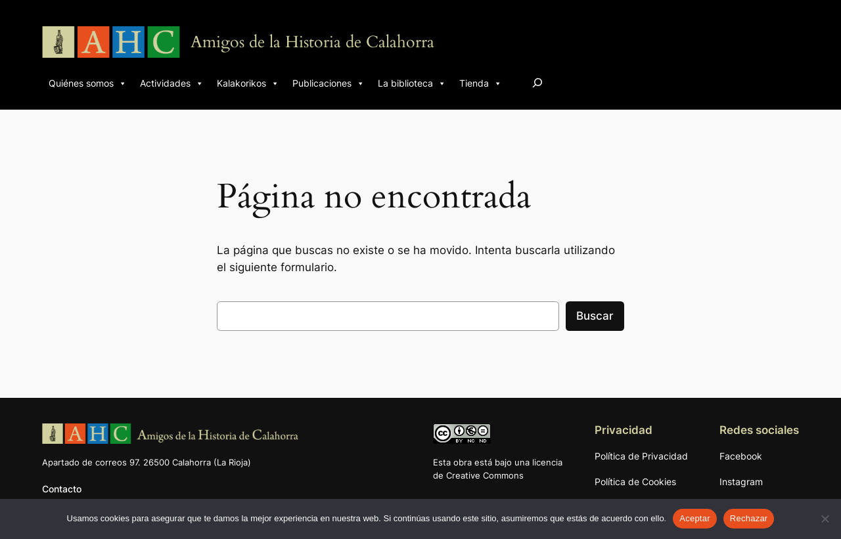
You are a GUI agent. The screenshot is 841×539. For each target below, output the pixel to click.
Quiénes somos (88, 83)
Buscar (595, 315)
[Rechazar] (824, 518)
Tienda (480, 83)
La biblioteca (412, 83)
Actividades (172, 83)
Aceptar (694, 518)
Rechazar (749, 518)
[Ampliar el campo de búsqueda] (537, 82)
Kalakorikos (248, 83)
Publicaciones (328, 83)
